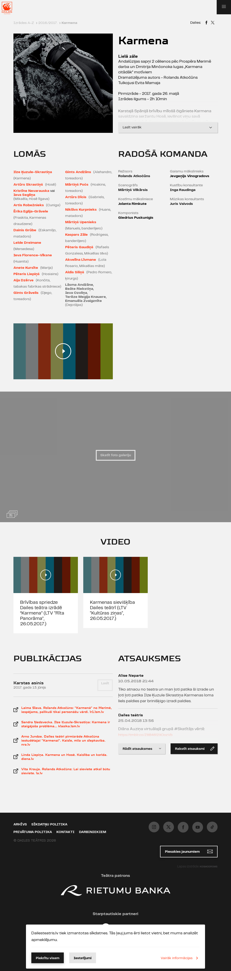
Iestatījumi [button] (83, 958)
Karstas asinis (28, 683)
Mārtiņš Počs (76, 184)
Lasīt (105, 683)
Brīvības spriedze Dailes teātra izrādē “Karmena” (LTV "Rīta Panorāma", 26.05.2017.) (42, 613)
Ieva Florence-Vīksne (32, 255)
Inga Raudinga (182, 190)
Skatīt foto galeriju (115, 455)
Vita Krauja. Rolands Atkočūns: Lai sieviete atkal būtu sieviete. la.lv (65, 771)
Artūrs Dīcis (75, 197)
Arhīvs (20, 824)
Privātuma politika (32, 832)
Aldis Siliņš (74, 272)
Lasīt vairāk (168, 127)
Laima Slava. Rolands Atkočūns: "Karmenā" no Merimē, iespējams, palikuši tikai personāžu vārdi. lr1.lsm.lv (66, 710)
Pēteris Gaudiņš (79, 247)
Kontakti (65, 832)
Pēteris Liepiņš (26, 274)
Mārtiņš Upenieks (80, 222)
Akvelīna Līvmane (80, 259)
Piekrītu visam (47, 958)
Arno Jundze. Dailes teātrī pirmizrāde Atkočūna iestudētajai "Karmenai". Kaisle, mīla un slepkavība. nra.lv (63, 740)
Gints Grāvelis (25, 293)
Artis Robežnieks (28, 205)
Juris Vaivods (181, 204)
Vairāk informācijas (180, 958)
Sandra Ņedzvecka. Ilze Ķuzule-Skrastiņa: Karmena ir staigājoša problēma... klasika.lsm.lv (65, 724)
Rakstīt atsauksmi (194, 748)
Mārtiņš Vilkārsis (133, 190)
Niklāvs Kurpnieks (81, 209)
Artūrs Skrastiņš (28, 184)
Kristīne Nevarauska (31, 191)
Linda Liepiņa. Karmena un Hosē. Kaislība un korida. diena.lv (64, 757)
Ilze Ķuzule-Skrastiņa (32, 172)
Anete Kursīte (25, 267)
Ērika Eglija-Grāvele (30, 211)
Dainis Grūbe (24, 230)
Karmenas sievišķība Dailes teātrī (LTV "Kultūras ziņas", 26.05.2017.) (112, 610)
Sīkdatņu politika (49, 824)
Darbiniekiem (92, 832)
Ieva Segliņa (24, 195)
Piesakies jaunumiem (189, 851)
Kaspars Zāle (76, 234)
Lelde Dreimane (27, 242)
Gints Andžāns (78, 172)
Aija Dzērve (23, 280)
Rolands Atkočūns (134, 176)
